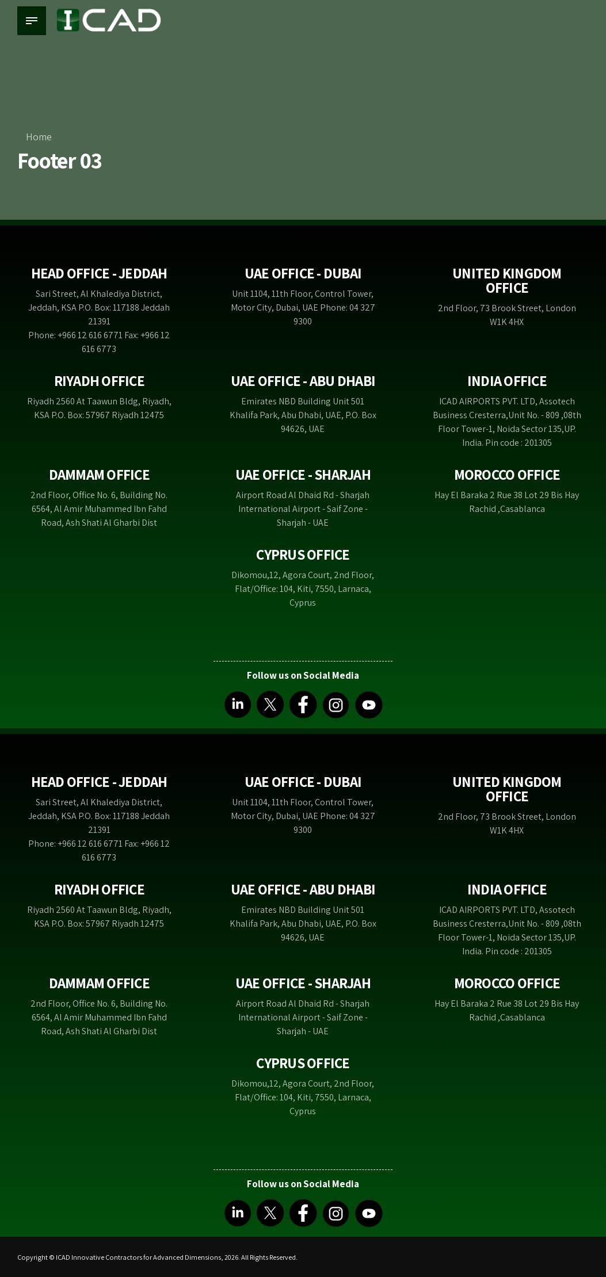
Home (39, 136)
